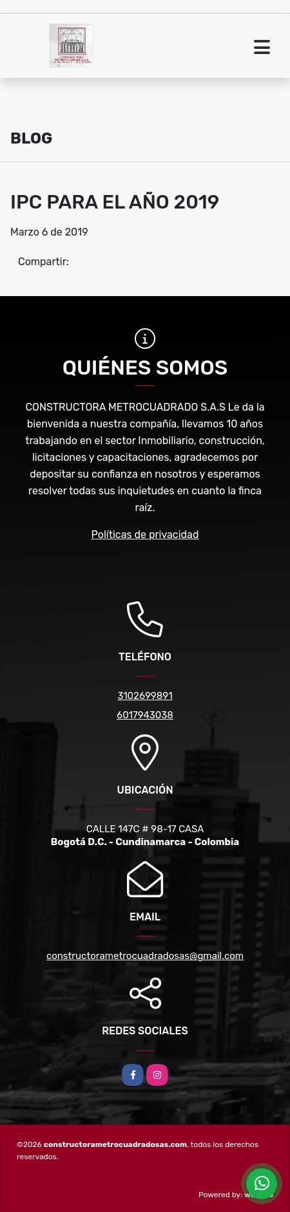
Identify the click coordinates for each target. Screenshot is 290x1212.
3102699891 (144, 696)
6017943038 (145, 715)
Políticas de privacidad (145, 534)
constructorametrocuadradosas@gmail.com (145, 956)
